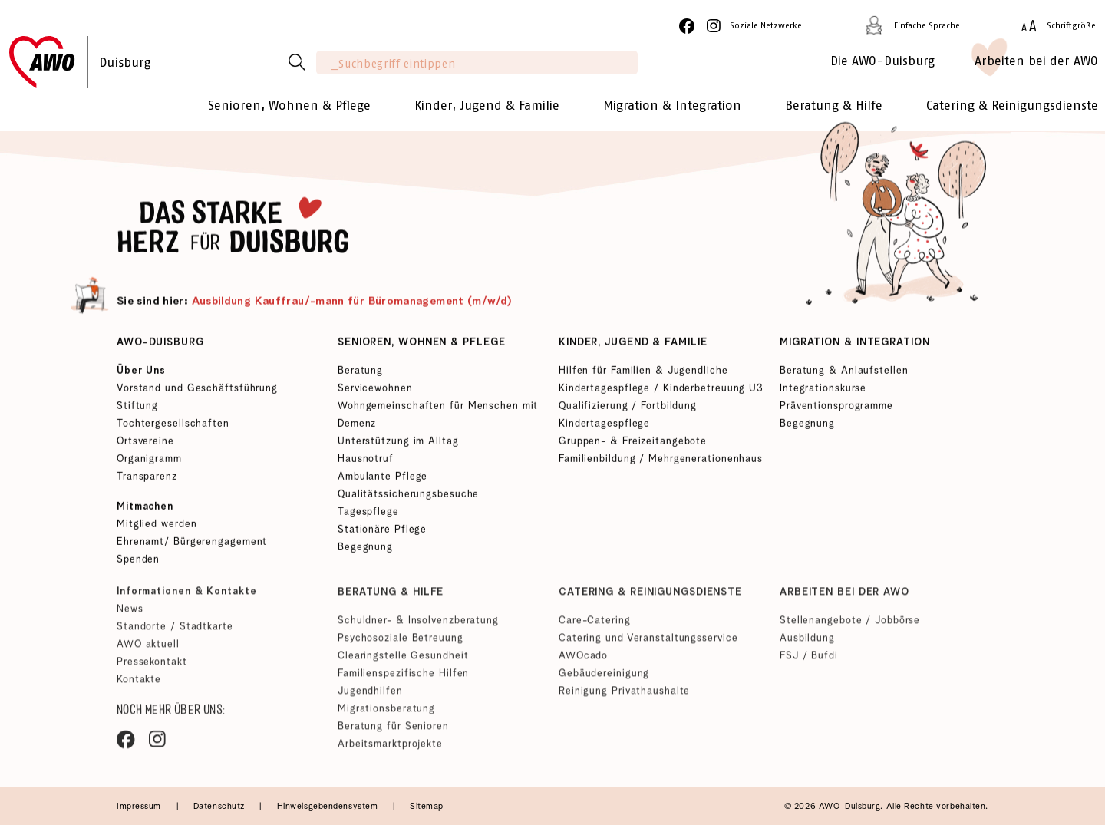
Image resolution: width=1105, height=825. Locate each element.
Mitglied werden (156, 526)
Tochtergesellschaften (173, 426)
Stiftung (137, 408)
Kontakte (139, 685)
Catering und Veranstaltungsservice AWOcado (648, 652)
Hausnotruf (366, 461)
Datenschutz (220, 806)
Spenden (138, 561)
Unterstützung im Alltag (398, 443)
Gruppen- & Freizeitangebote (633, 443)
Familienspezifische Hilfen (403, 679)
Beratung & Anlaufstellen (844, 373)
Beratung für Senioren (393, 732)
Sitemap (427, 806)
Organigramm (149, 461)
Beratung (360, 373)
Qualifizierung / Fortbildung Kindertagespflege (628, 417)
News (130, 614)
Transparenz (147, 478)
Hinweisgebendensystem (329, 806)
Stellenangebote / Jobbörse (850, 626)
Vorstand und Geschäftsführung (197, 390)
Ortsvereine (145, 443)
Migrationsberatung (386, 714)
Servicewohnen (375, 390)
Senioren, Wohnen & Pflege (421, 344)
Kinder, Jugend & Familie (633, 344)
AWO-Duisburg (160, 344)
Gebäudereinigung (604, 679)
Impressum (140, 806)
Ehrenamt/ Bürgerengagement (192, 544)
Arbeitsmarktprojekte (390, 749)
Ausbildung (807, 643)
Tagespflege (368, 514)
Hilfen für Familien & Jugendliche (643, 373)
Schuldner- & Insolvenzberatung (418, 626)
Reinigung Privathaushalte (624, 696)
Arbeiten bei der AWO (844, 597)
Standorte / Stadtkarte (175, 632)
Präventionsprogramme (836, 408)
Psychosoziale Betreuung (400, 643)
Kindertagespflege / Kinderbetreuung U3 (661, 390)
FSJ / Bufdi (809, 661)
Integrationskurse (823, 390)
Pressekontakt (152, 667)
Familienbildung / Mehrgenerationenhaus (661, 461)
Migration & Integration (855, 344)
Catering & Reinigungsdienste (650, 597)
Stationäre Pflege (382, 531)
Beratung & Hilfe (391, 597)
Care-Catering (595, 626)
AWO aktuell (148, 650)
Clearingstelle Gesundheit (403, 661)
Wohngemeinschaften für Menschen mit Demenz (438, 417)
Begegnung (365, 549)
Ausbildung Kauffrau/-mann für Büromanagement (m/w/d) (352, 303)
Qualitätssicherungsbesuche (408, 496)
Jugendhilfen (370, 696)
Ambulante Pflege (382, 478)
